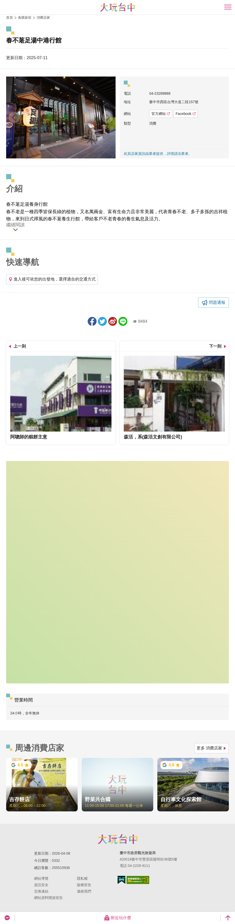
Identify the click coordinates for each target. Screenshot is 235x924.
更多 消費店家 (212, 748)
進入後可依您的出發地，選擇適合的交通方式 (52, 279)
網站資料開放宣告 (48, 898)
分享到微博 (112, 321)
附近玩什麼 (117, 918)
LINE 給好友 (122, 321)
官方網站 (160, 114)
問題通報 (217, 302)
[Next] (107, 117)
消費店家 (43, 17)
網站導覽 (41, 878)
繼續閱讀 (15, 225)
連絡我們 (84, 891)
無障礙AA (138, 880)
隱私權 (82, 878)
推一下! (102, 321)
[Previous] (14, 117)
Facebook (185, 114)
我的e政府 (121, 880)
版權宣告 (84, 885)
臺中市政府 (117, 839)
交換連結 (41, 891)
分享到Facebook (92, 321)
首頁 (9, 17)
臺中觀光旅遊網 (117, 7)
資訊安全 (41, 885)
